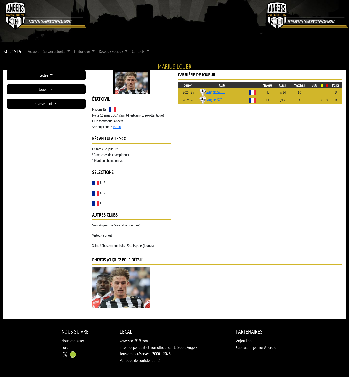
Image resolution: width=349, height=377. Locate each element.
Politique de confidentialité (140, 360)
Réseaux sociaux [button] (111, 51)
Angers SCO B (212, 91)
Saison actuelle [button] (54, 51)
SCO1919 (12, 51)
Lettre (44, 75)
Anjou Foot (244, 340)
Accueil (33, 51)
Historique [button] (82, 51)
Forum (66, 347)
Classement (44, 103)
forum (117, 126)
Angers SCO (211, 99)
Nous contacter (73, 340)
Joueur (44, 89)
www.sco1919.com (134, 340)
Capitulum (244, 347)
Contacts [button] (138, 51)
